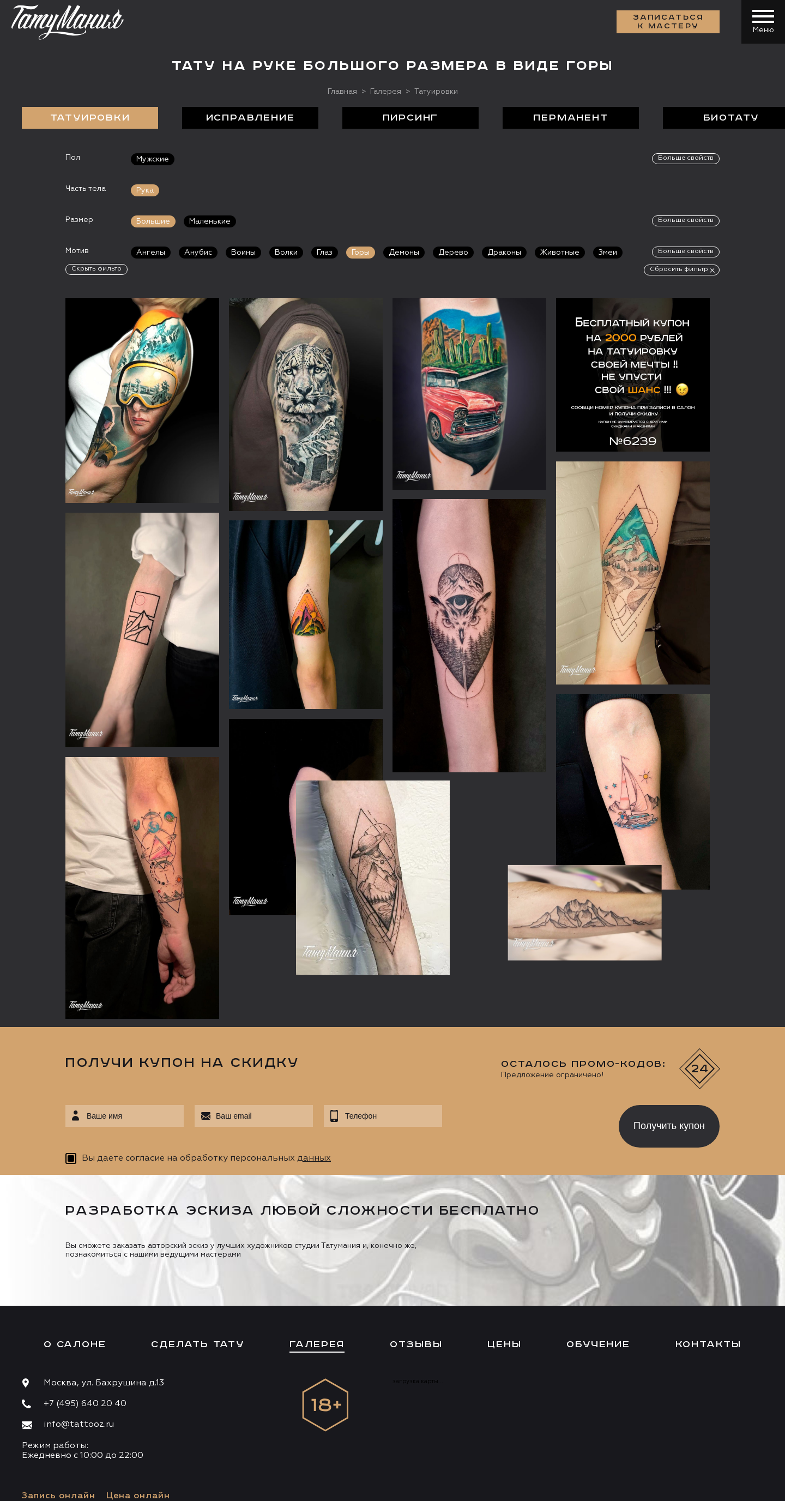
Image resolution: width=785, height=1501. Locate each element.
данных (314, 1056)
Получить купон (669, 1022)
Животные (559, 252)
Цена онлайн (138, 1393)
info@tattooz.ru (79, 1322)
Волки (286, 252)
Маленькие (210, 221)
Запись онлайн (58, 1393)
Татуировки (90, 117)
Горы (361, 252)
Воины (243, 252)
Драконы (504, 252)
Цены (504, 1241)
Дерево (453, 252)
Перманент (570, 117)
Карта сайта (43, 1484)
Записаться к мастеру (668, 22)
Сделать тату (197, 1241)
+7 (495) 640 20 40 (85, 1300)
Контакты (708, 1241)
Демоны (404, 252)
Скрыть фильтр (96, 269)
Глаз (325, 252)
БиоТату (731, 117)
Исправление (250, 117)
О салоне (75, 1241)
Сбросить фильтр (679, 269)
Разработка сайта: (119, 1484)
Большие (153, 221)
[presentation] (522, 1020)
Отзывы (416, 1241)
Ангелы (150, 252)
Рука (145, 190)
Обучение (598, 1241)
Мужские (152, 159)
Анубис (198, 252)
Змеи (608, 252)
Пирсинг (411, 117)
